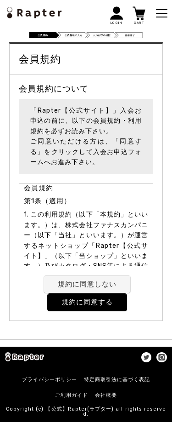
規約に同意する (87, 302)
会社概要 (106, 395)
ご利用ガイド (71, 395)
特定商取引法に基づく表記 (117, 380)
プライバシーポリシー (49, 380)
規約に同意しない (87, 284)
